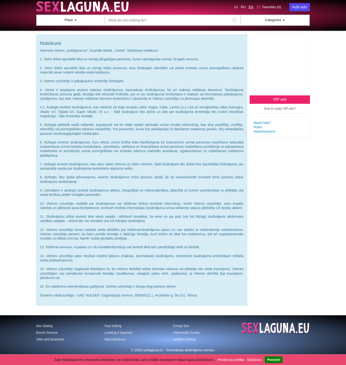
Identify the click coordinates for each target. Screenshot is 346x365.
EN (251, 7)
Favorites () (271, 7)
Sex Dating (44, 326)
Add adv (299, 7)
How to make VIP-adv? (280, 108)
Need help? (262, 123)
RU (243, 7)
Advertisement (264, 131)
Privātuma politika (230, 360)
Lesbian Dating (184, 339)
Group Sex (181, 326)
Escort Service (47, 332)
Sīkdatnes (254, 360)
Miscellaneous (115, 339)
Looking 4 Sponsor (119, 332)
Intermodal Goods (186, 332)
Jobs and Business (50, 339)
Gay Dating (113, 326)
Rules (257, 127)
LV (236, 7)
